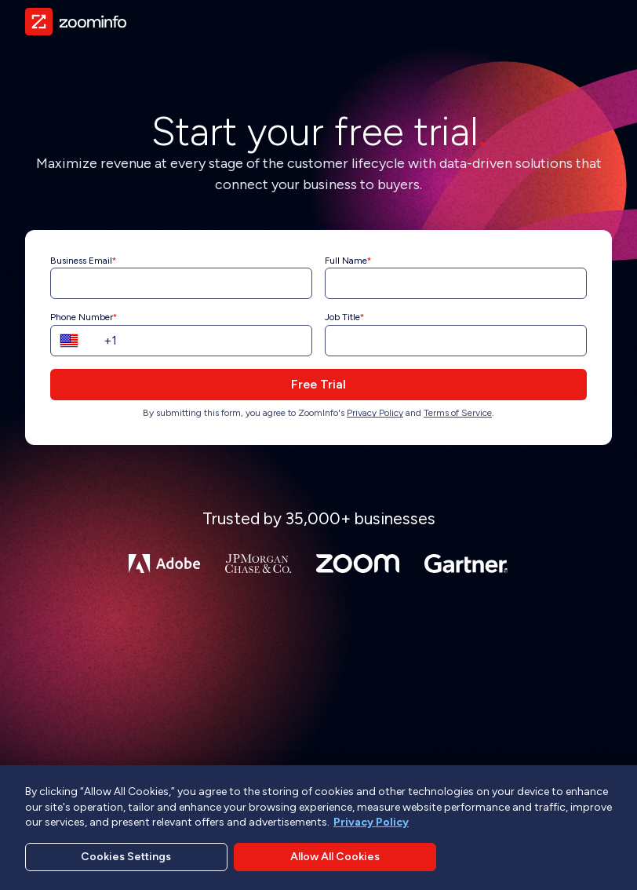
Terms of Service (458, 412)
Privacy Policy (375, 412)
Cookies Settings (126, 859)
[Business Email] (181, 283)
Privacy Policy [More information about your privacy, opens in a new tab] (371, 825)
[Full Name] (456, 283)
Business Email (81, 260)
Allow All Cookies (335, 859)
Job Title (342, 317)
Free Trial (318, 384)
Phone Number (81, 317)
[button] (73, 340)
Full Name (346, 260)
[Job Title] (456, 340)
